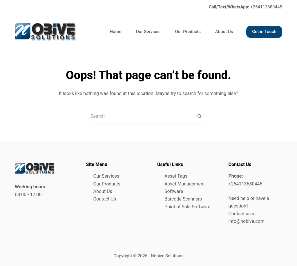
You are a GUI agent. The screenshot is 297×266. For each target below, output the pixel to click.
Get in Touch (264, 31)
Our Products (188, 31)
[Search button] (199, 116)
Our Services (148, 31)
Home (115, 31)
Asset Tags (175, 176)
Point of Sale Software (187, 206)
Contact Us (104, 199)
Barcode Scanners (183, 199)
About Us (224, 31)
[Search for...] (141, 116)
